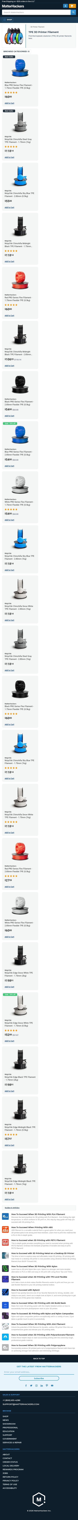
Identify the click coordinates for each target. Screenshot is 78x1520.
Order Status (10, 1462)
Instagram (36, 1385)
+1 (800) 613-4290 (11, 1400)
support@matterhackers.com (21, 1404)
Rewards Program (13, 1469)
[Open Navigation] (7, 20)
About (6, 1454)
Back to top (39, 1359)
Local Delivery (11, 1466)
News (6, 1420)
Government (10, 1439)
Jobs (5, 1473)
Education (8, 1431)
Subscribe (39, 1378)
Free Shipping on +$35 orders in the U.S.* (18, 1)
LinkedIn (41, 1385)
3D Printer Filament (37, 27)
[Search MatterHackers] (73, 12)
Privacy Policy (11, 1480)
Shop (5, 1416)
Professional (10, 1427)
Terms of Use (10, 1484)
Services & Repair (12, 1442)
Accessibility (10, 1488)
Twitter (31, 1385)
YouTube (52, 1385)
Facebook (26, 1385)
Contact (7, 1458)
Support (7, 1435)
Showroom (9, 1424)
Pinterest (46, 1385)
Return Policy (10, 1477)
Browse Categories (16, 51)
